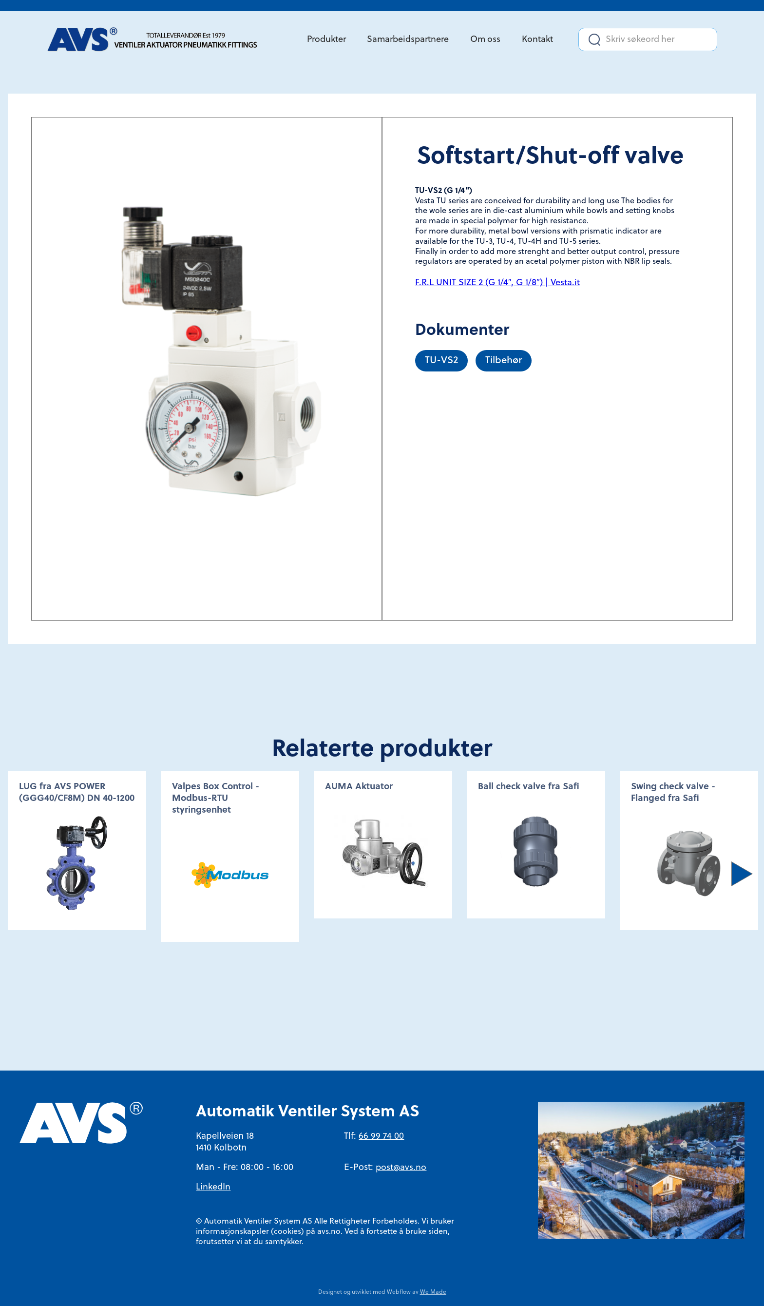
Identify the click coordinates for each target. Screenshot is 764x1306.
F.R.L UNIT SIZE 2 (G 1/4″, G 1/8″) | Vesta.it (497, 283)
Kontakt (537, 40)
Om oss (485, 40)
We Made (433, 1292)
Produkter (326, 40)
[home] (156, 40)
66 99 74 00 (381, 1136)
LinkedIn (213, 1187)
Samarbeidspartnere (408, 40)
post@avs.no (401, 1168)
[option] (76, 850)
